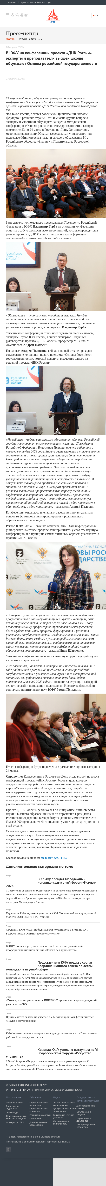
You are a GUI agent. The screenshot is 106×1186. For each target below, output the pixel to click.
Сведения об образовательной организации (28, 2)
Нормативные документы (84, 1119)
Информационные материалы (86, 1125)
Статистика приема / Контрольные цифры (17, 1117)
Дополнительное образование (38, 1123)
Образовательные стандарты (39, 1109)
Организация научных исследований (64, 1103)
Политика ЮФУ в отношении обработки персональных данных (38, 1141)
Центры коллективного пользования (64, 1109)
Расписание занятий (40, 1115)
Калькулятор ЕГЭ (15, 1122)
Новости (10, 38)
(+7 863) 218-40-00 (18, 1089)
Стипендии (35, 1118)
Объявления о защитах (84, 1113)
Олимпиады (12, 1112)
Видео (32, 38)
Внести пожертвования (20, 1136)
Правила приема (14, 1102)
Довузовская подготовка (12, 1107)
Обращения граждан (49, 38)
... (65, 38)
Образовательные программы (39, 1103)
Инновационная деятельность (61, 1122)
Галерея (22, 38)
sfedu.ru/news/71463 (54, 858)
